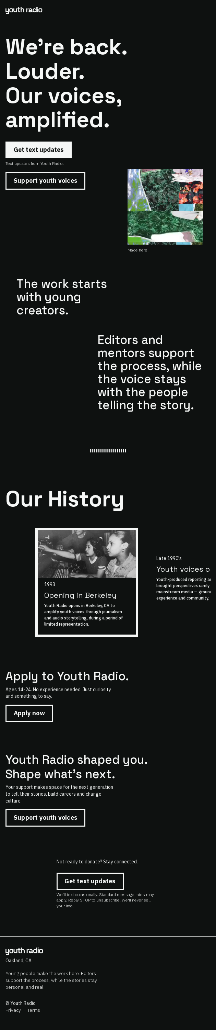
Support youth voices (45, 180)
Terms (33, 1010)
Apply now (29, 713)
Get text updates (38, 150)
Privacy (13, 1010)
